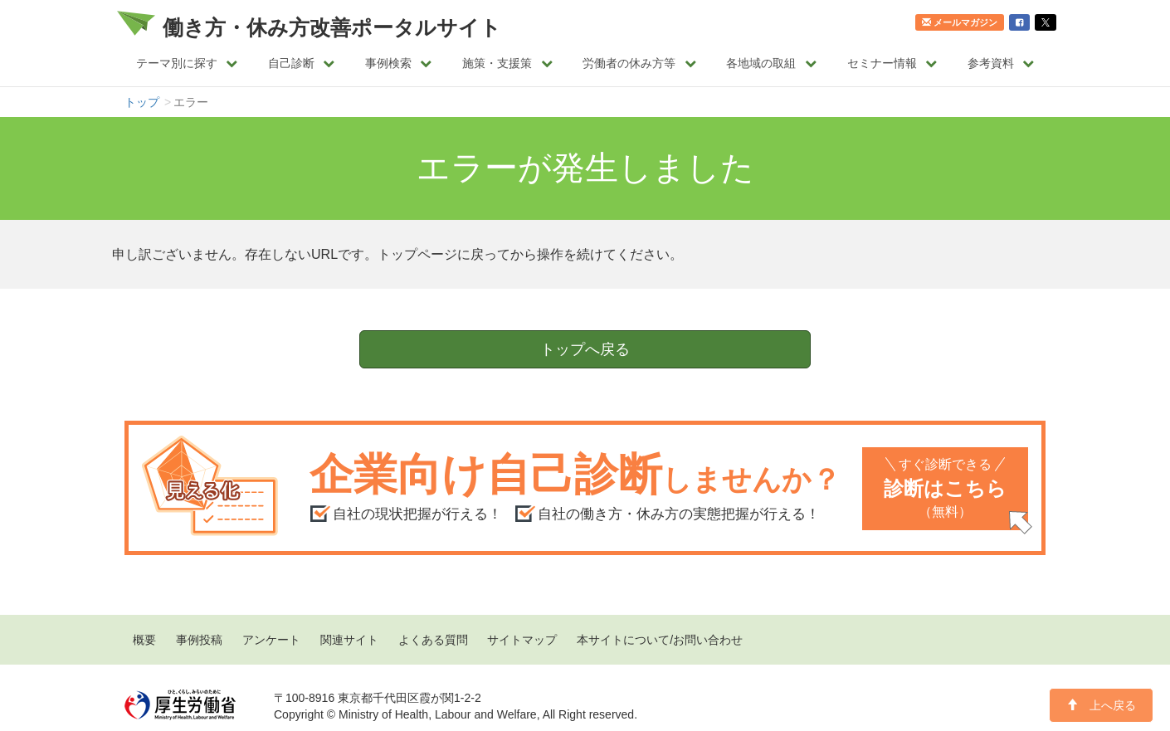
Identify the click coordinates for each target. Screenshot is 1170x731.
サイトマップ (522, 639)
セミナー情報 (892, 63)
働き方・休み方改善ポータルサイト (332, 27)
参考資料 (1001, 63)
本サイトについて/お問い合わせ (660, 639)
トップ (141, 102)
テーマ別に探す (187, 63)
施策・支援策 (507, 63)
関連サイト (349, 639)
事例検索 (398, 63)
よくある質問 (433, 639)
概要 (144, 639)
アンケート (271, 639)
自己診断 (301, 63)
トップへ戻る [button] (585, 349)
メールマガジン (959, 22)
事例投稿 (199, 639)
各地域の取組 (771, 63)
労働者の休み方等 (639, 63)
